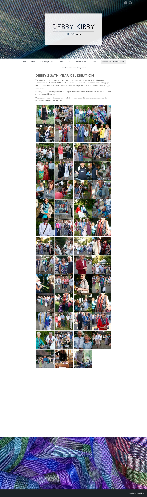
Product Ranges (64, 61)
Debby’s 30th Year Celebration (113, 61)
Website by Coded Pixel (137, 493)
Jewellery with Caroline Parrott (73, 68)
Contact (94, 61)
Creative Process (46, 61)
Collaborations (80, 61)
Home (23, 61)
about (33, 61)
